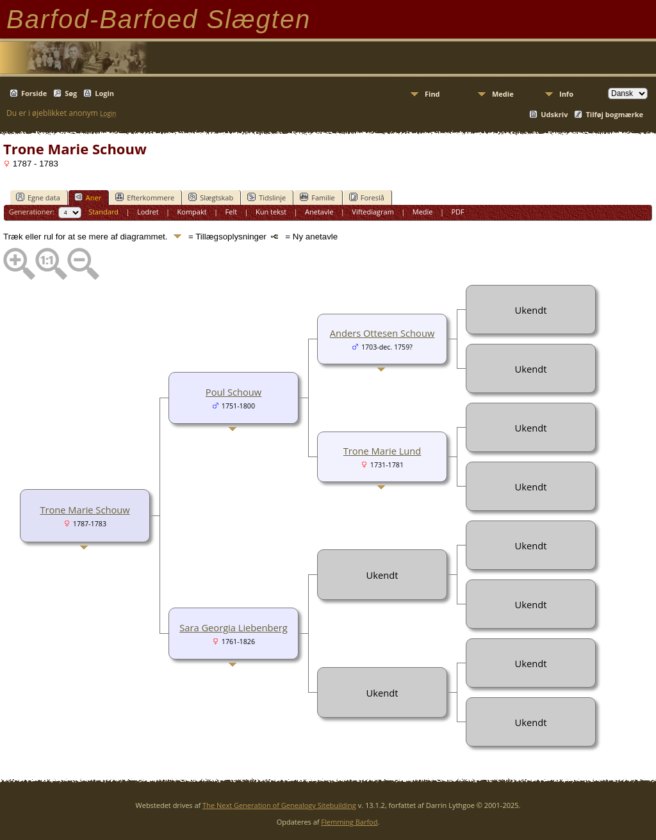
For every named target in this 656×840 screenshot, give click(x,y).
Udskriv (554, 114)
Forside (34, 93)
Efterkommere (144, 197)
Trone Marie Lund (382, 450)
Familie (317, 197)
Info (566, 94)
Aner (87, 197)
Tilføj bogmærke (614, 114)
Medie (503, 94)
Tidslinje (266, 197)
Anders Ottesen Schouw (382, 333)
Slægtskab (210, 197)
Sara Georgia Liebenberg (233, 627)
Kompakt (192, 211)
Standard (103, 211)
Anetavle (319, 211)
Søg (71, 93)
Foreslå (366, 197)
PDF (457, 211)
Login (104, 93)
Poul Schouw (233, 391)
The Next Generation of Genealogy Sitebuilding (279, 805)
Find (432, 94)
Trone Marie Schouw (84, 509)
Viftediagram (373, 211)
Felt (232, 211)
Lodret (148, 211)
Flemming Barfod (349, 822)
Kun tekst (271, 211)
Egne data (38, 197)
